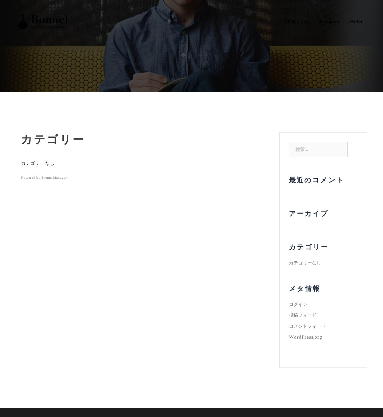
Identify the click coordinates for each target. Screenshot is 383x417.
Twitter (355, 21)
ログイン (298, 304)
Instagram (328, 21)
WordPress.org (305, 337)
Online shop (298, 21)
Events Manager (54, 177)
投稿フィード (303, 315)
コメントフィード (307, 326)
